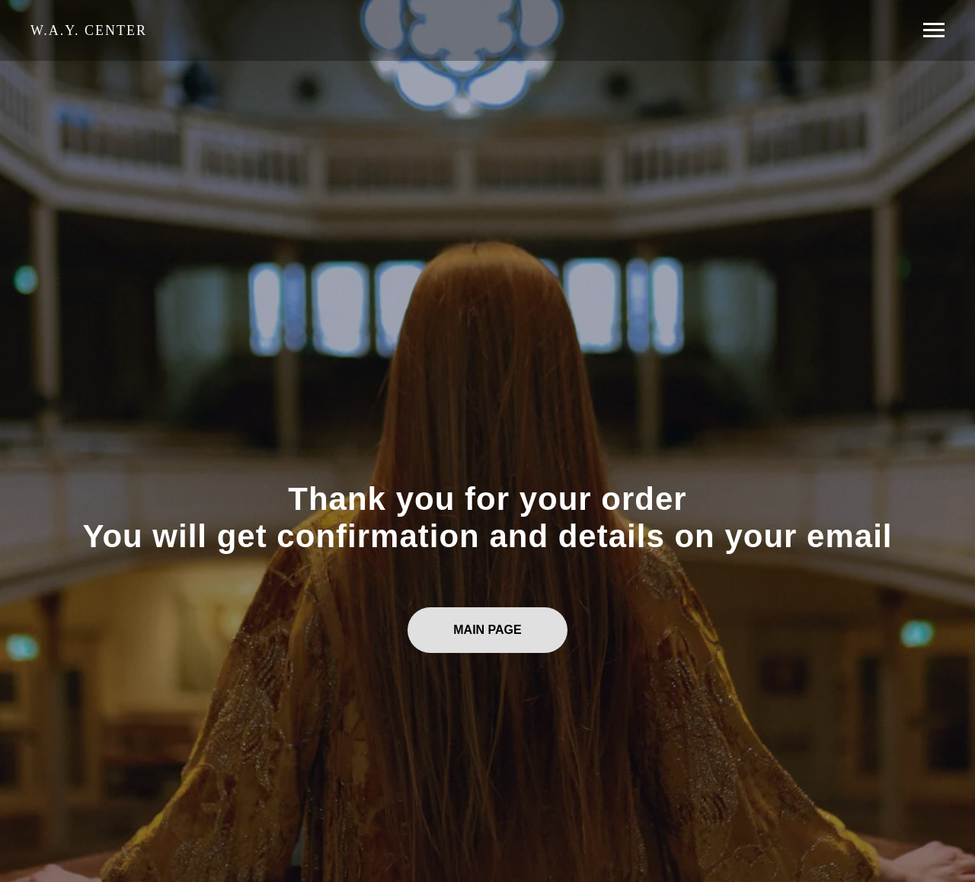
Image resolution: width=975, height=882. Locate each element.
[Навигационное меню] (934, 30)
